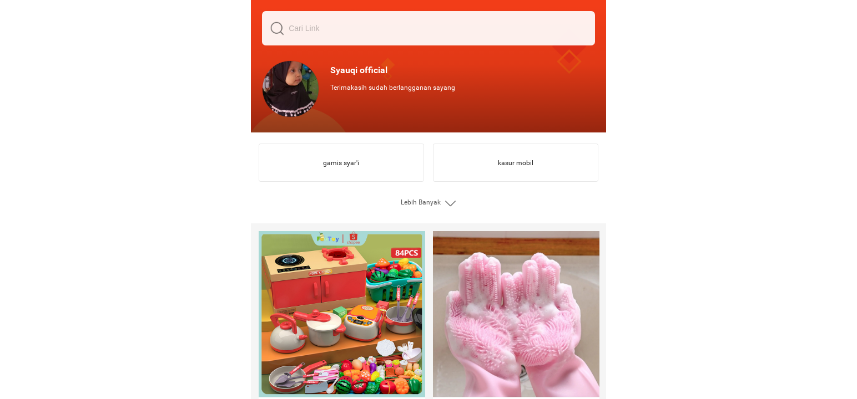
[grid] (428, 199)
